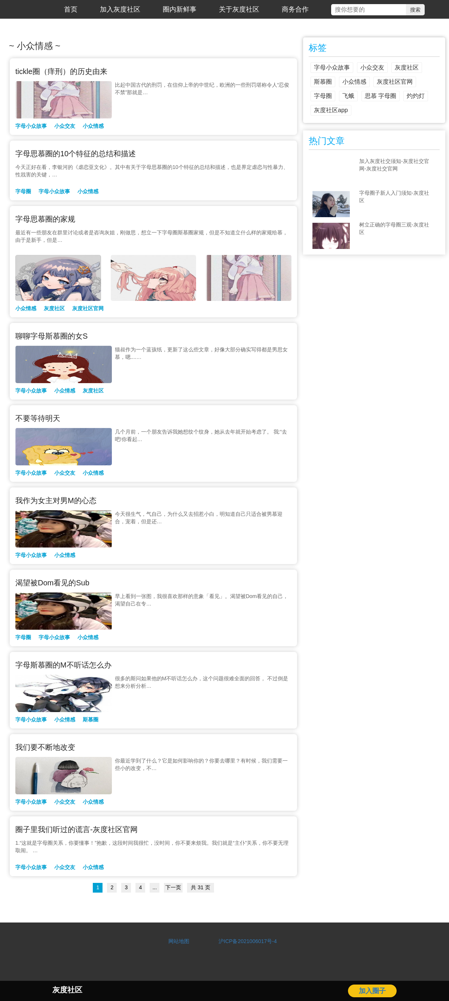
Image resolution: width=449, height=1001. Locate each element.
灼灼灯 (416, 96)
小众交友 (64, 126)
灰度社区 (54, 308)
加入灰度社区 (120, 9)
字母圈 (23, 191)
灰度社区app (331, 110)
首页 (70, 9)
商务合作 (295, 9)
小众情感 (93, 126)
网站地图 (178, 941)
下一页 (173, 887)
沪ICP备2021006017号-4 (245, 941)
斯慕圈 (90, 720)
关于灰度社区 (239, 9)
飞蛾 (348, 96)
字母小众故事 (31, 126)
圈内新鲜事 (179, 9)
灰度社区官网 (88, 308)
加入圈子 (372, 991)
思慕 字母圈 (380, 96)
